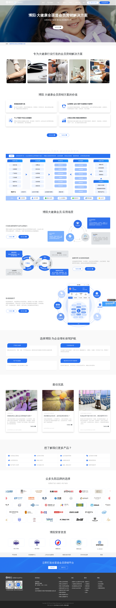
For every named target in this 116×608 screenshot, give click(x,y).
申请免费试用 (104, 2)
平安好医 (14, 554)
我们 (84, 2)
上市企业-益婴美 (49, 554)
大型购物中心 (32, 554)
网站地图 (66, 605)
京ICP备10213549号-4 (59, 605)
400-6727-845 (38, 583)
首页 (43, 2)
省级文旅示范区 (66, 554)
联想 (101, 554)
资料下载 (77, 2)
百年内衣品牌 (84, 554)
